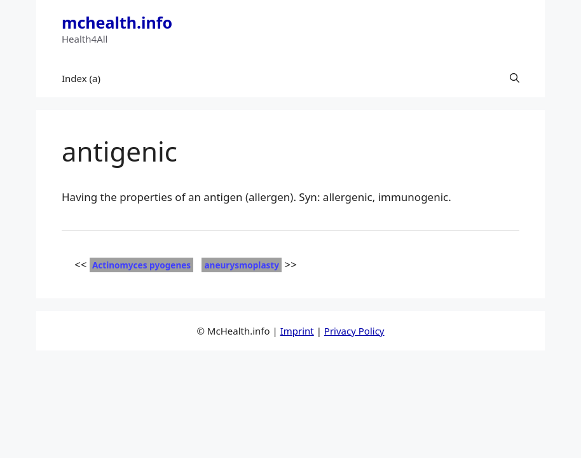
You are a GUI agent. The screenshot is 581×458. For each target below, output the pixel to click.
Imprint (297, 330)
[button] (514, 78)
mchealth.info (117, 22)
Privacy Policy (354, 330)
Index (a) (81, 78)
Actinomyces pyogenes (141, 265)
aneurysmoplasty (241, 265)
